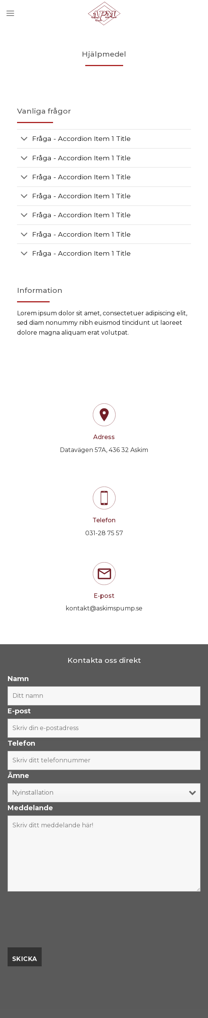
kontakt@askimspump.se (104, 608)
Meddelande (30, 808)
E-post (19, 711)
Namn (18, 679)
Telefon (21, 743)
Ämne (18, 775)
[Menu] (10, 13)
